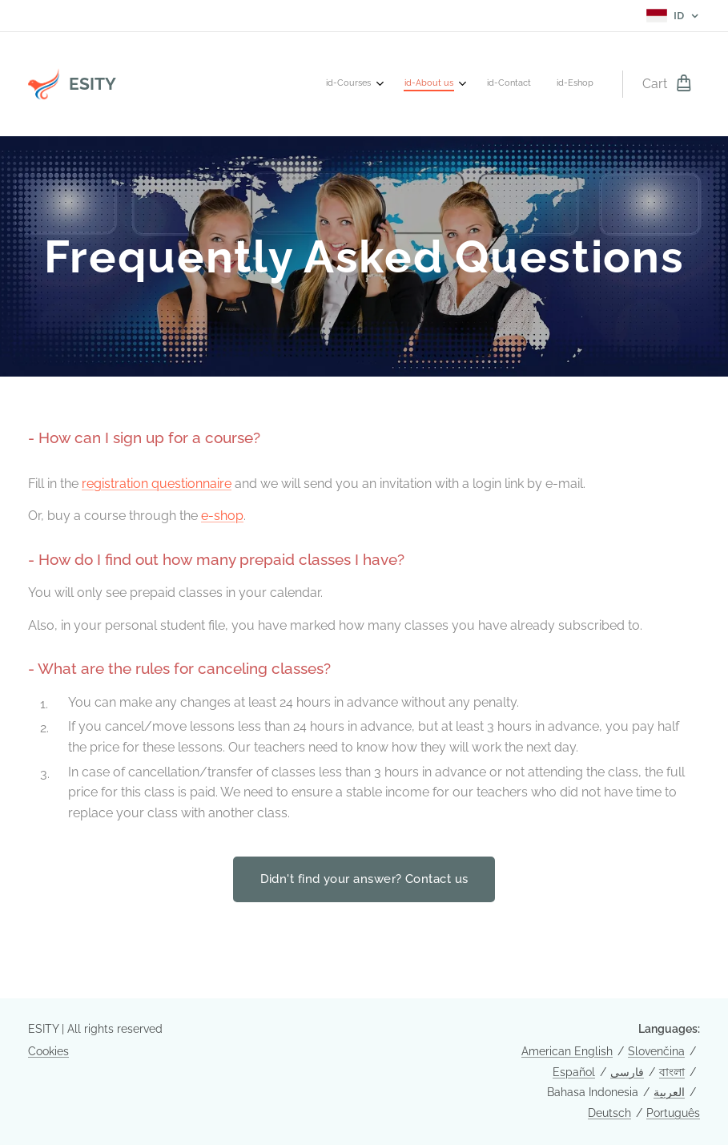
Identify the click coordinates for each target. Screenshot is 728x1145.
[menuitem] (509, 84)
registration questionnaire (156, 483)
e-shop (222, 515)
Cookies (48, 1051)
